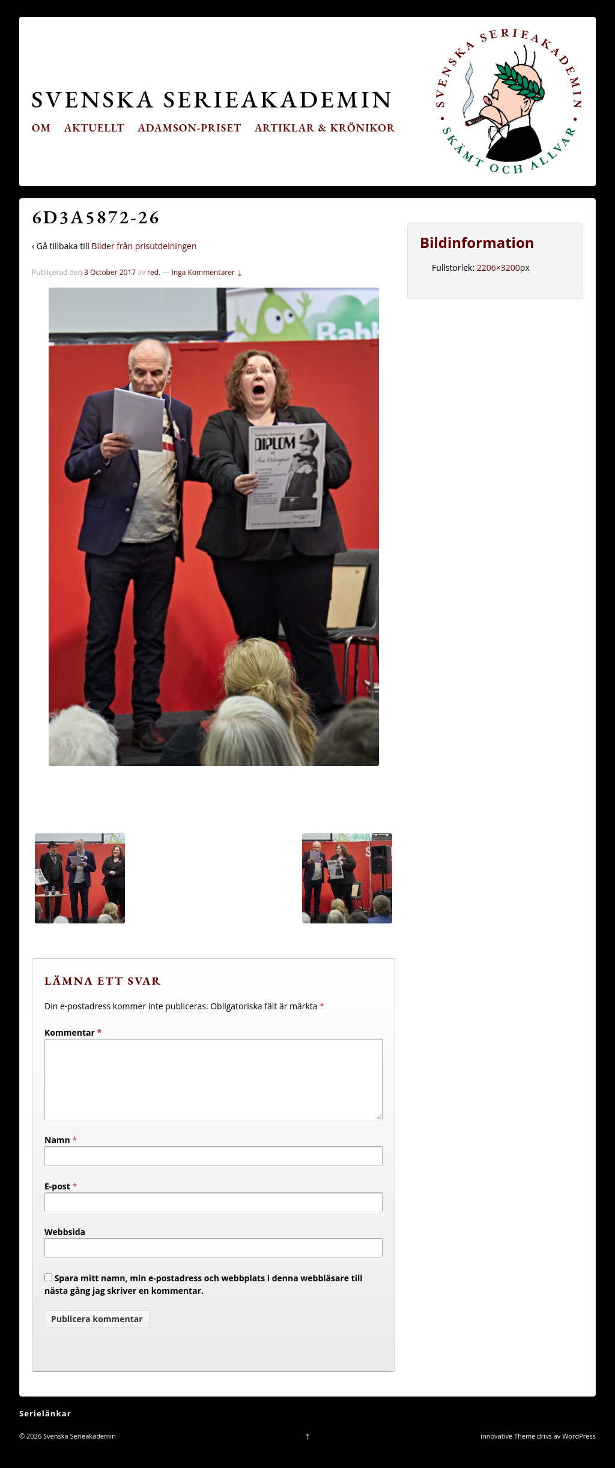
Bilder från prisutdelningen (143, 246)
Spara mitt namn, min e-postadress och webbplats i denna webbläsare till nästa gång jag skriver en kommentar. (203, 1299)
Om (41, 127)
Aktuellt (94, 127)
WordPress (579, 1450)
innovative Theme (507, 1450)
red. (153, 272)
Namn (57, 1154)
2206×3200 (498, 267)
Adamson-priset (189, 127)
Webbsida (64, 1246)
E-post (57, 1200)
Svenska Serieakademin (212, 99)
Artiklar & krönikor (325, 127)
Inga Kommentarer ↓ (207, 272)
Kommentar (72, 1032)
